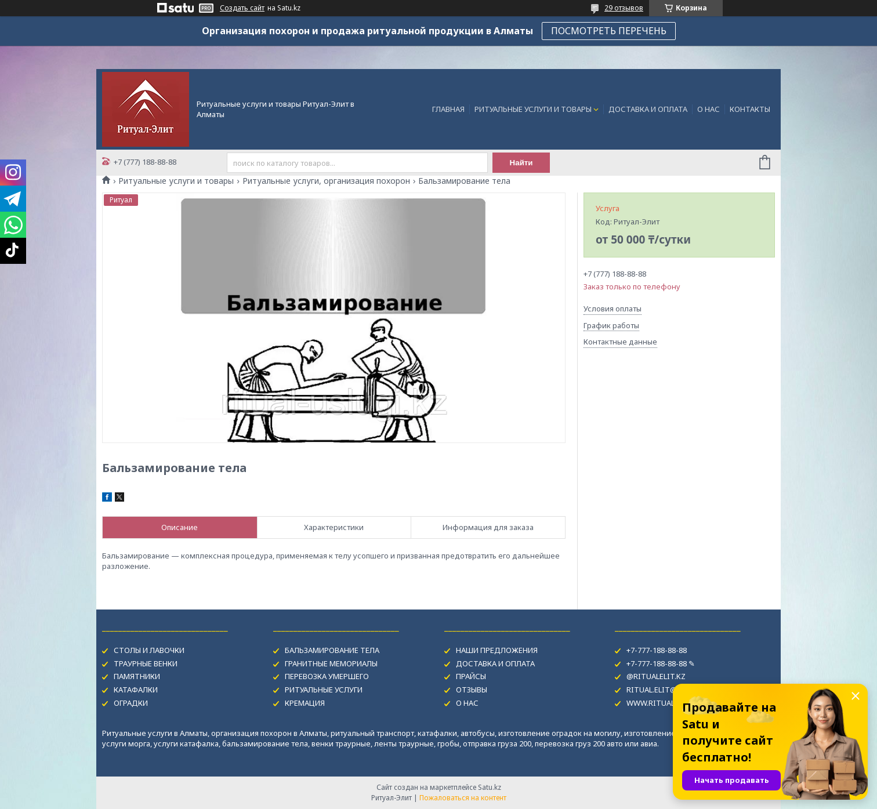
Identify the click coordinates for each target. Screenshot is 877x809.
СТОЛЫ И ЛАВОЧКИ (149, 650)
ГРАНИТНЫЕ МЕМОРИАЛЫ (331, 663)
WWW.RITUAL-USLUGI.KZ (671, 703)
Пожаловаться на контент (462, 798)
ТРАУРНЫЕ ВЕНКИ (145, 663)
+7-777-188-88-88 (656, 650)
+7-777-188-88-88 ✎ (660, 663)
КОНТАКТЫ (750, 109)
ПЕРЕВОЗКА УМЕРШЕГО (327, 676)
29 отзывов (623, 8)
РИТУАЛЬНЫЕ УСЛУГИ (324, 689)
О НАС (708, 109)
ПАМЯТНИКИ (137, 676)
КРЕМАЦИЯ (305, 703)
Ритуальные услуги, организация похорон (326, 181)
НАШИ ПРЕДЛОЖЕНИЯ (497, 650)
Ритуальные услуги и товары (176, 181)
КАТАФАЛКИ (136, 689)
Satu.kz (489, 787)
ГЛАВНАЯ (448, 109)
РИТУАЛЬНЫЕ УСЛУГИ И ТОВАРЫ (533, 109)
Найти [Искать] (521, 162)
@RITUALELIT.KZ (656, 676)
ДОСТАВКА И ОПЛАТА (647, 109)
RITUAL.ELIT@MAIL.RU (666, 689)
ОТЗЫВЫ (471, 689)
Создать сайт (242, 8)
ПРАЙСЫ (471, 676)
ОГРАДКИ (131, 703)
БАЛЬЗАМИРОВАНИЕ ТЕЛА (332, 650)
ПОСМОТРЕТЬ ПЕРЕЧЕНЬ (608, 30)
